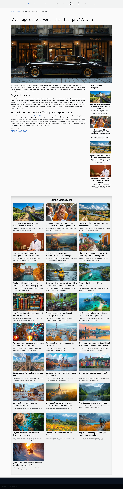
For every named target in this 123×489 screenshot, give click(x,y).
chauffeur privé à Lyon (38, 116)
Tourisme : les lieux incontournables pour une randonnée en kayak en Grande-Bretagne (61, 285)
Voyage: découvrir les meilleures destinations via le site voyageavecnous (26, 435)
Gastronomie (48, 4)
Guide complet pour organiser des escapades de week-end (100, 156)
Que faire (79, 4)
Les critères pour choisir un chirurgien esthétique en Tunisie (100, 180)
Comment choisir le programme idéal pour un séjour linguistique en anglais (100, 131)
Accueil (12, 11)
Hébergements (60, 4)
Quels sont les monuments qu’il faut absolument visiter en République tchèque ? (94, 345)
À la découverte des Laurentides (93, 403)
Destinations (38, 4)
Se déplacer (70, 4)
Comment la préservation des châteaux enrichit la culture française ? (100, 106)
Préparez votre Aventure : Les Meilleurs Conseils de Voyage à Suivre (59, 255)
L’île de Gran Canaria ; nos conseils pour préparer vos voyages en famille (93, 255)
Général (87, 4)
